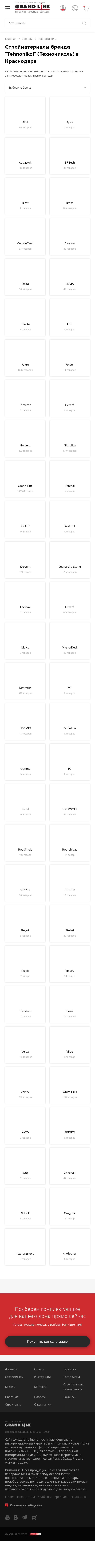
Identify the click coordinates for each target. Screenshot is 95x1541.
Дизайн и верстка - (23, 1534)
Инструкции (42, 1377)
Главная (10, 38)
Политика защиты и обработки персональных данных (46, 1497)
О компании (42, 1404)
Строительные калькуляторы (73, 1386)
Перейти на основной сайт (32, 11)
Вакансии (69, 1397)
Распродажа (71, 1377)
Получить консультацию (47, 1341)
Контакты (40, 1387)
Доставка (11, 1369)
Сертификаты (14, 1377)
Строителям (13, 1404)
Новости (40, 1397)
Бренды (27, 38)
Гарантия (69, 1369)
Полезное (11, 1397)
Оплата (39, 1369)
